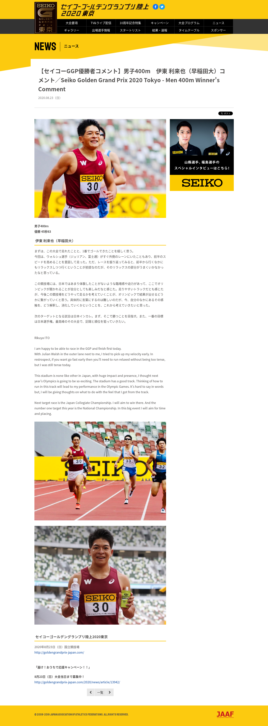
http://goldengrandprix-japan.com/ (59, 652)
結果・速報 (159, 30)
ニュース (218, 23)
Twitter (162, 7)
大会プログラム (189, 23)
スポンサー (218, 30)
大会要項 (72, 23)
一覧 (100, 692)
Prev (90, 692)
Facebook (155, 7)
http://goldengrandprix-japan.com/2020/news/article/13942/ (77, 682)
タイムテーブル (189, 30)
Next (110, 692)
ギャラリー (71, 30)
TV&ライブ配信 (101, 23)
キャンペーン (160, 23)
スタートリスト (130, 30)
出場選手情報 (101, 30)
